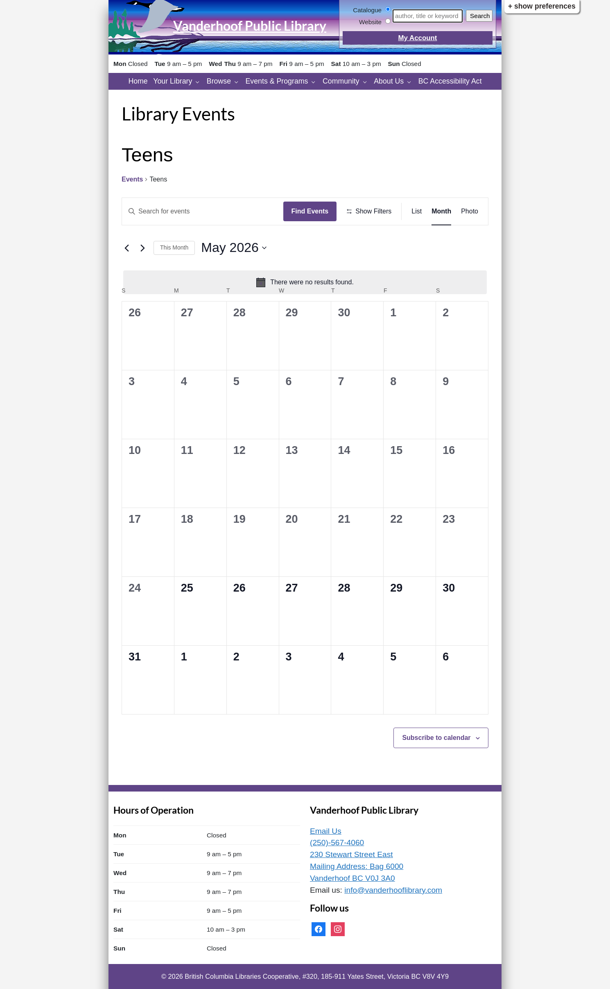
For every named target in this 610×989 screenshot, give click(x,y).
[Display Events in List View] (416, 211)
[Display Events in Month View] (441, 211)
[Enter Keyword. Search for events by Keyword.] (202, 211)
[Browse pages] (238, 81)
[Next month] (142, 248)
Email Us (325, 831)
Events (132, 179)
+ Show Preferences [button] (542, 6)
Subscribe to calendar (436, 737)
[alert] (305, 282)
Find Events (310, 211)
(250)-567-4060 (337, 842)
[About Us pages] (411, 81)
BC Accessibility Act (450, 81)
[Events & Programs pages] (315, 81)
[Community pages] (367, 81)
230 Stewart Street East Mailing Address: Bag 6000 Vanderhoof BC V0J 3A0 (356, 866)
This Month (174, 247)
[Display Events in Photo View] (469, 211)
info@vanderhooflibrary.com (393, 890)
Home (137, 81)
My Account (417, 38)
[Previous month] (126, 248)
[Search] (428, 16)
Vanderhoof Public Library (249, 26)
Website (370, 21)
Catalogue (367, 10)
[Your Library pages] (199, 81)
